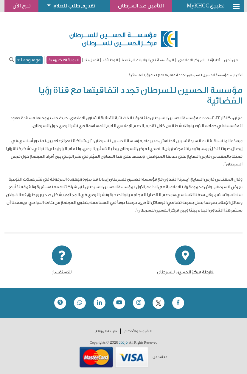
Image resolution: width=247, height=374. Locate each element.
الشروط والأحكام (138, 331)
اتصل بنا (92, 60)
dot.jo (123, 342)
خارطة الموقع (106, 331)
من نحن (231, 60)
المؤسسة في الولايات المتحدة (148, 60)
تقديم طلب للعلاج (74, 6)
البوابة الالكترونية (64, 60)
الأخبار (238, 75)
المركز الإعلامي (191, 60)
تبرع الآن (21, 6)
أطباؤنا (214, 60)
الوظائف (110, 60)
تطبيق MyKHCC (205, 6)
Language (29, 60)
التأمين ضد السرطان (141, 6)
